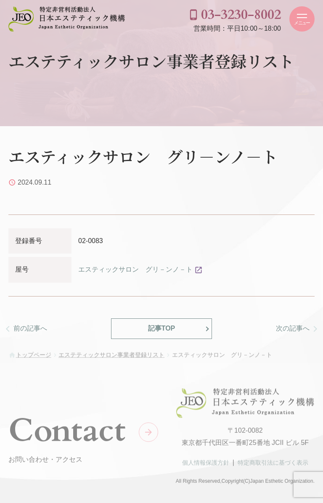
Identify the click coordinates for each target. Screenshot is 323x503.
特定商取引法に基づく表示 (273, 464)
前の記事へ (30, 328)
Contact (67, 433)
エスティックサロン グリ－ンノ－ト (135, 269)
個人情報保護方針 (205, 464)
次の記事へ (293, 328)
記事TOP (161, 328)
